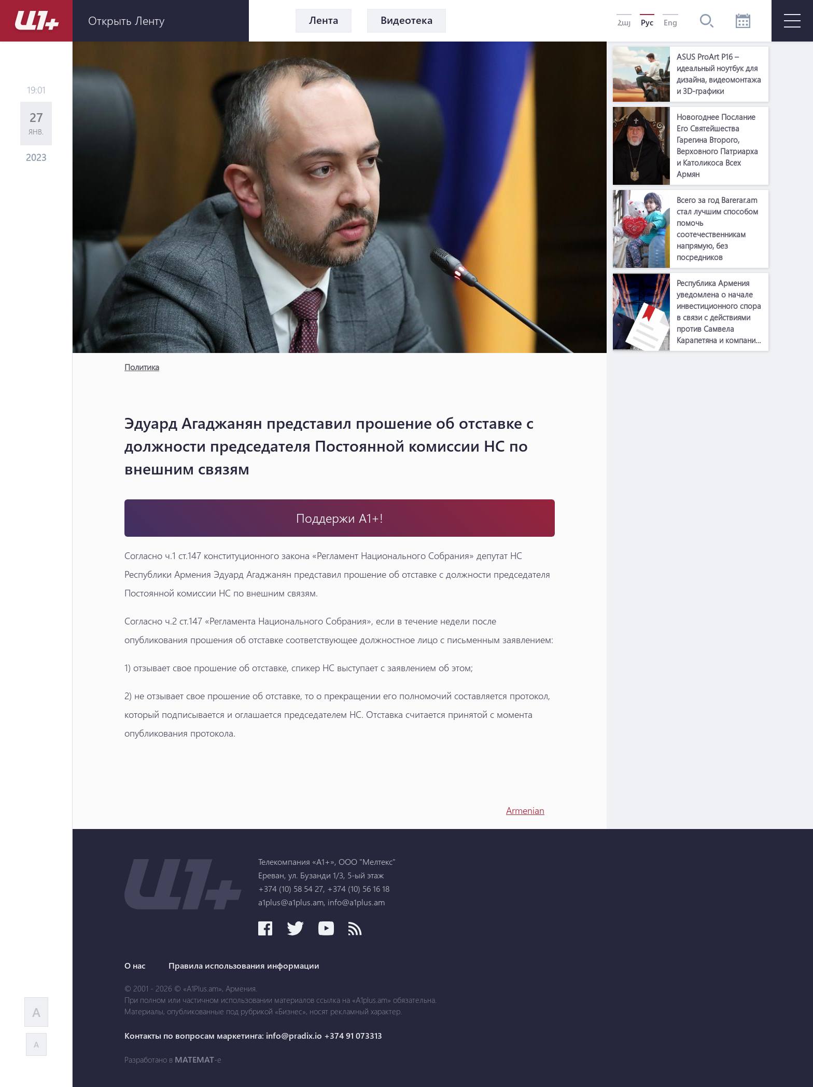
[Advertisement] (690, 512)
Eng (670, 22)
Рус (647, 22)
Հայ (624, 22)
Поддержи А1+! (339, 518)
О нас (135, 965)
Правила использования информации (244, 965)
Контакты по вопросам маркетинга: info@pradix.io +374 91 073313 (253, 1035)
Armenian (525, 810)
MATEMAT (194, 1059)
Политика (141, 367)
